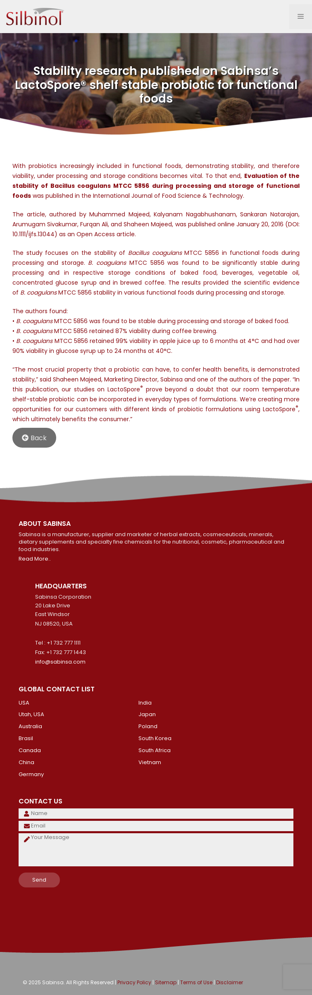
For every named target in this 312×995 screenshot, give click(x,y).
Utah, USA (31, 714)
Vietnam (149, 762)
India (145, 703)
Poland (147, 726)
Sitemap (165, 982)
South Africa (154, 750)
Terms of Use (196, 982)
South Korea (154, 738)
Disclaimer (229, 982)
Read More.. (35, 559)
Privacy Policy (134, 982)
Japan (147, 714)
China (26, 762)
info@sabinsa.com (60, 662)
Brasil (26, 738)
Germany (31, 774)
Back (34, 438)
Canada (30, 750)
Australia (30, 726)
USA (24, 703)
